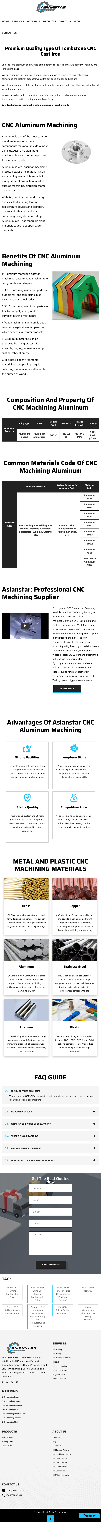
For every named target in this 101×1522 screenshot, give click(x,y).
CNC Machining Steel (10, 1409)
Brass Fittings (7, 1437)
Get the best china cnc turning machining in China (37, 1294)
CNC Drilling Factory (60, 1462)
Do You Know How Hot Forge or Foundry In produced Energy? (63, 1294)
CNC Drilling (57, 1362)
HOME (5, 21)
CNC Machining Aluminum (12, 1405)
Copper (75, 905)
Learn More (67, 688)
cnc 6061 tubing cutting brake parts (63, 1310)
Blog (54, 1441)
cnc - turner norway (88, 1289)
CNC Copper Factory (60, 1470)
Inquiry (89, 1516)
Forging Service (58, 1374)
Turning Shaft (7, 1441)
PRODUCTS (49, 21)
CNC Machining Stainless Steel (14, 1413)
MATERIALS (34, 21)
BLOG (77, 21)
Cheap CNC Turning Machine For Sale (12, 1292)
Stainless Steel (75, 966)
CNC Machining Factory (61, 1454)
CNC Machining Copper (11, 1401)
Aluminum (26, 966)
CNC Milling (56, 1353)
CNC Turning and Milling (61, 1357)
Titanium (26, 1027)
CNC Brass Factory (59, 1458)
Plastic (75, 1027)
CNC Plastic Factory (59, 1466)
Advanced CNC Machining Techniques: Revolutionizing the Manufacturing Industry (37, 1316)
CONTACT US (9, 33)
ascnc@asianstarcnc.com (16, 1490)
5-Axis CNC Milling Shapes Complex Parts (12, 1310)
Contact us (56, 1445)
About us (56, 1437)
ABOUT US (65, 21)
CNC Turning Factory (60, 1450)
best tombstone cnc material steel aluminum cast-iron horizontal (36, 105)
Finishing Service (59, 1378)
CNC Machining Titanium (11, 1417)
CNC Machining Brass (10, 1397)
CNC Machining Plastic (10, 1422)
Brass (26, 905)
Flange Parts (7, 1445)
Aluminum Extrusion (60, 1370)
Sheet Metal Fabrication (61, 1366)
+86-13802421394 (14, 1495)
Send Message (51, 1264)
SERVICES (18, 21)
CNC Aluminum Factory (61, 1475)
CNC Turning (57, 1349)
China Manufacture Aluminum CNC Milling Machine (88, 1313)
